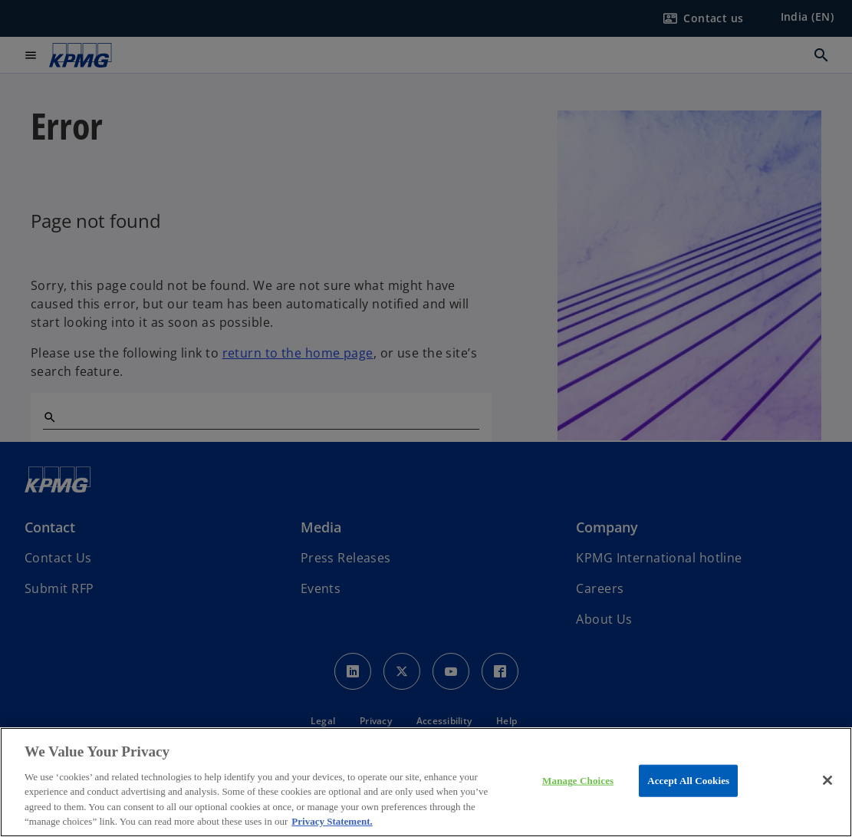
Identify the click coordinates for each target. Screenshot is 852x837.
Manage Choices (578, 780)
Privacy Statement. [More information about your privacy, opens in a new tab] (331, 821)
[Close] (827, 780)
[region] (426, 782)
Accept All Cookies (688, 780)
